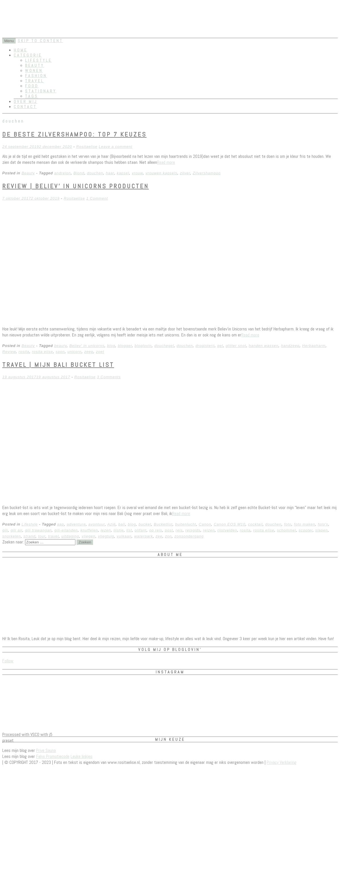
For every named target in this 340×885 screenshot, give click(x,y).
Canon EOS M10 (229, 524)
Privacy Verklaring (281, 762)
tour (42, 536)
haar (110, 173)
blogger (125, 346)
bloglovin (143, 346)
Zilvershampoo (207, 173)
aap (60, 524)
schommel (286, 530)
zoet (100, 352)
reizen (209, 530)
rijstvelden (227, 530)
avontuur (96, 524)
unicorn (74, 352)
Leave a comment (115, 146)
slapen (321, 530)
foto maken (304, 524)
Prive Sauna (46, 750)
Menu (9, 41)
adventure (76, 524)
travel (53, 536)
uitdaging (70, 536)
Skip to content (40, 40)
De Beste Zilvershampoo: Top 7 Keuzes (74, 134)
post (169, 530)
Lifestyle (38, 60)
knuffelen (89, 530)
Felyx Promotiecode (52, 756)
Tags (31, 96)
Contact (25, 106)
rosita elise (42, 352)
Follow (7, 661)
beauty (60, 346)
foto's (323, 524)
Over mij (25, 101)
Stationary (40, 91)
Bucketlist (163, 524)
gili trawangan (38, 530)
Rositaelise (87, 146)
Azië (111, 524)
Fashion (36, 75)
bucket (145, 524)
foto (287, 524)
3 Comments (109, 377)
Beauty (34, 65)
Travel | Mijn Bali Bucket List (58, 365)
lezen (106, 530)
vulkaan (124, 536)
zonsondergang (189, 536)
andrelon (62, 173)
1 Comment (97, 198)
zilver (185, 173)
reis (179, 530)
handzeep (290, 346)
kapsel (123, 173)
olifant (141, 530)
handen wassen (263, 346)
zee (159, 536)
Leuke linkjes (81, 756)
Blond (78, 173)
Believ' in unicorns (86, 346)
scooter (306, 530)
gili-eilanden (66, 530)
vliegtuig (106, 536)
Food (31, 85)
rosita (23, 352)
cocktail (255, 524)
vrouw (137, 173)
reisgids (192, 530)
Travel (34, 80)
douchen (95, 173)
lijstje (119, 530)
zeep (88, 352)
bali (121, 524)
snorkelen (11, 536)
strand (30, 536)
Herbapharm (313, 346)
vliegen (88, 536)
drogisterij (205, 346)
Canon (205, 524)
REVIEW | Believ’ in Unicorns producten (75, 186)
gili (5, 530)
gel (220, 346)
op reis (155, 530)
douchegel (164, 346)
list (129, 530)
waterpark (143, 536)
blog (111, 346)
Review (9, 352)
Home (20, 50)
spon (60, 352)
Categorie (28, 55)
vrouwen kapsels (161, 173)
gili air (16, 530)
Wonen (34, 70)
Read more (166, 162)
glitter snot (236, 346)
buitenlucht (185, 524)
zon (168, 536)
